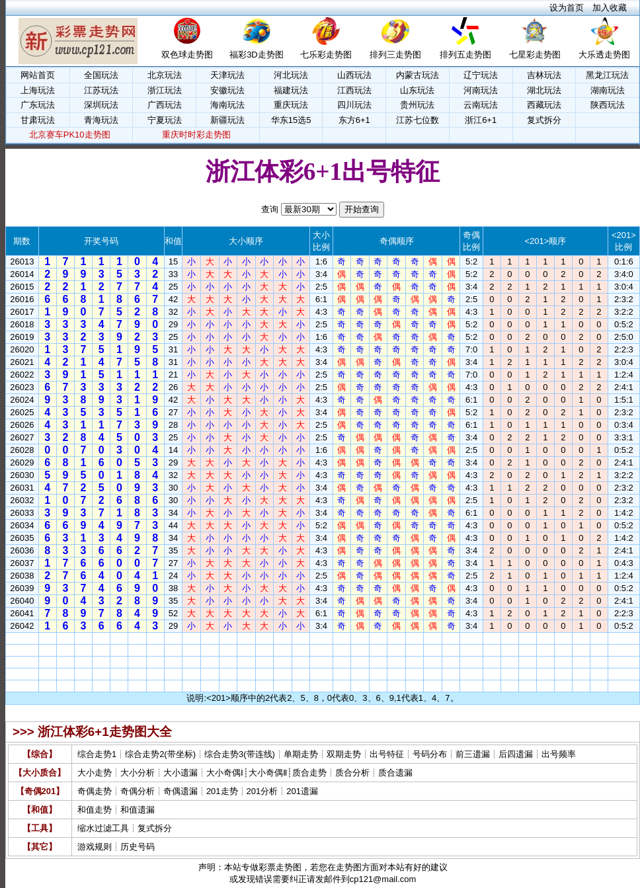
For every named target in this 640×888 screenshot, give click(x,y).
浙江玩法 (164, 90)
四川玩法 (354, 105)
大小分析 (137, 773)
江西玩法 (354, 90)
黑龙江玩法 (607, 75)
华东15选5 (291, 120)
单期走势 (301, 754)
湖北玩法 (544, 90)
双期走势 (344, 754)
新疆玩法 (227, 120)
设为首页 (566, 8)
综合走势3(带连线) (239, 754)
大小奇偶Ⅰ (224, 773)
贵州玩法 (417, 105)
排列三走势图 (395, 55)
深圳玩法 (101, 105)
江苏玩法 (101, 90)
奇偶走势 (94, 791)
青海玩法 (101, 120)
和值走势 (94, 810)
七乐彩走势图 (326, 55)
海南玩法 (227, 105)
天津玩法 (227, 75)
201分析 (262, 791)
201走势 (222, 791)
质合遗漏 (395, 773)
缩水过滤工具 (103, 828)
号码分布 (430, 754)
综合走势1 (96, 754)
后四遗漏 (516, 754)
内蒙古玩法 (417, 75)
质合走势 (309, 773)
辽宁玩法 (480, 75)
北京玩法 (164, 75)
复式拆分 (544, 120)
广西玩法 (164, 105)
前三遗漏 (473, 754)
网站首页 (37, 75)
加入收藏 (609, 8)
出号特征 (387, 754)
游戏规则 (94, 847)
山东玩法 (417, 90)
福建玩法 (291, 90)
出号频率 (558, 754)
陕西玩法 (607, 105)
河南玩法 (480, 90)
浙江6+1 (481, 120)
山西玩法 (354, 75)
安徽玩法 (227, 90)
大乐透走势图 (604, 55)
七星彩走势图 (535, 55)
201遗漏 (302, 791)
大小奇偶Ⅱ (268, 773)
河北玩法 (291, 75)
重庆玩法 (291, 105)
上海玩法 (37, 90)
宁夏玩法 (164, 120)
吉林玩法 (544, 75)
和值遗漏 (137, 810)
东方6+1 (354, 120)
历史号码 (137, 847)
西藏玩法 (544, 105)
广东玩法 (37, 105)
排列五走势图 (465, 55)
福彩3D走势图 (256, 55)
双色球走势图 (187, 55)
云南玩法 (480, 105)
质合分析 (352, 773)
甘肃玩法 (37, 120)
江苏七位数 (417, 120)
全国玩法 (101, 75)
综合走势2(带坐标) (160, 754)
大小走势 (94, 773)
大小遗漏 (180, 773)
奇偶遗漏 (180, 791)
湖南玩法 (607, 90)
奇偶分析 (137, 791)
